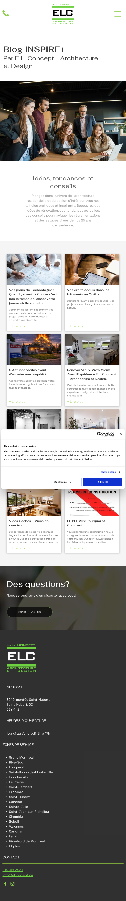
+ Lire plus (17, 326)
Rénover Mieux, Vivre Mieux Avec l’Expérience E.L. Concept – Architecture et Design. (91, 374)
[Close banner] (121, 434)
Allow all (103, 482)
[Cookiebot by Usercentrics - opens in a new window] (99, 434)
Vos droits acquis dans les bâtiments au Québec (88, 292)
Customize (62, 482)
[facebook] (5, 884)
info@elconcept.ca (17, 875)
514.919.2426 (12, 870)
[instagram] (12, 884)
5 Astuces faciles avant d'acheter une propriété (27, 372)
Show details (108, 472)
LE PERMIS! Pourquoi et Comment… (86, 523)
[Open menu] (117, 14)
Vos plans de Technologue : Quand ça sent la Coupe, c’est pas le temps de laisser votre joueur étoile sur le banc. (33, 296)
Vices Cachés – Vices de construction (29, 523)
